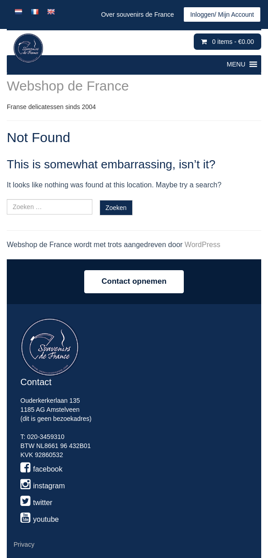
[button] (236, 64)
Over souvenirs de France (137, 14)
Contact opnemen (134, 281)
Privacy (24, 544)
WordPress (202, 244)
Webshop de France (68, 85)
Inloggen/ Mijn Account (222, 14)
